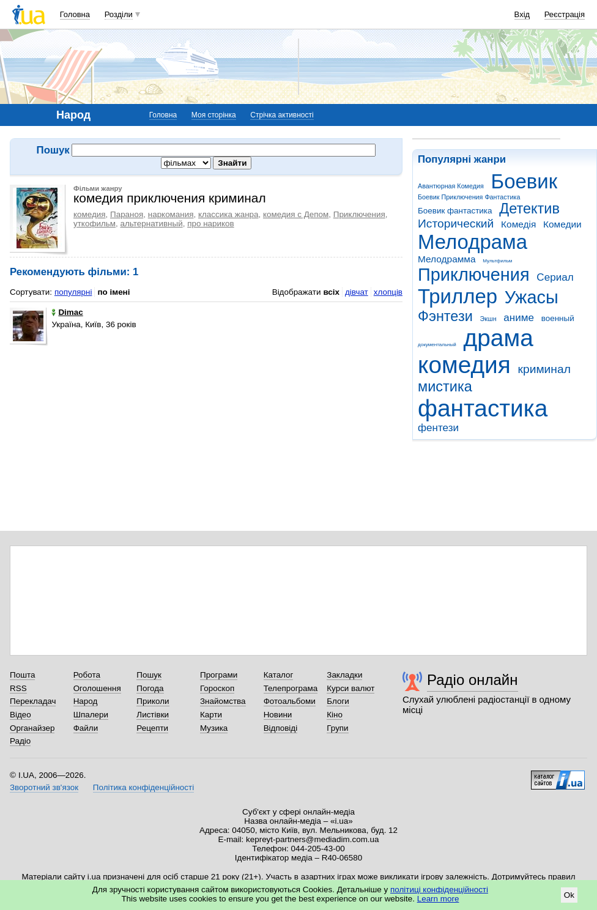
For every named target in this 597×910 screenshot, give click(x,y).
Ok (569, 895)
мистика (445, 386)
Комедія (518, 224)
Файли (85, 728)
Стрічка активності (281, 115)
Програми (218, 674)
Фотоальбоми (290, 701)
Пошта (22, 674)
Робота (86, 674)
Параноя (126, 214)
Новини (278, 714)
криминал (544, 369)
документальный (437, 344)
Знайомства (223, 701)
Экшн (488, 318)
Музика (214, 728)
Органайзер (32, 728)
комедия (464, 365)
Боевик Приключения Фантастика (469, 197)
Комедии (562, 224)
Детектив (529, 208)
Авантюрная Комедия (451, 186)
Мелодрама (472, 242)
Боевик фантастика (455, 210)
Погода (149, 688)
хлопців (388, 292)
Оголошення (97, 688)
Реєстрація (564, 14)
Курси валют (350, 688)
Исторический (456, 223)
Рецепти (152, 728)
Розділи (119, 14)
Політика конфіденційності (143, 787)
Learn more (438, 898)
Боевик (524, 181)
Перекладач (33, 701)
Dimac (67, 312)
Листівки (152, 714)
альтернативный (152, 223)
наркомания (171, 214)
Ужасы (531, 297)
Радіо (20, 740)
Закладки (344, 674)
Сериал (554, 277)
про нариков (210, 223)
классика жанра (228, 214)
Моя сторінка (213, 115)
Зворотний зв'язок (44, 787)
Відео (20, 714)
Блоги (338, 701)
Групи (337, 728)
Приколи (152, 701)
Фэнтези (445, 316)
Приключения (474, 274)
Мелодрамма (447, 259)
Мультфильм (497, 261)
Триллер (457, 296)
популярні (73, 292)
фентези (438, 428)
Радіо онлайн (472, 679)
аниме (518, 318)
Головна (75, 14)
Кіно (335, 714)
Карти (211, 714)
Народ (85, 701)
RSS (18, 688)
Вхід (522, 14)
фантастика (482, 408)
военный (557, 318)
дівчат (356, 292)
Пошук (148, 674)
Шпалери (90, 714)
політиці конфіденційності (439, 889)
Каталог (279, 674)
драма (498, 338)
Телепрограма (291, 688)
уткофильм (94, 223)
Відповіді (281, 728)
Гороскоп (217, 688)
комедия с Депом (295, 214)
